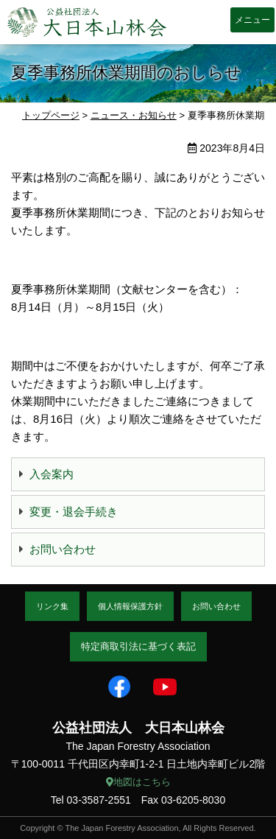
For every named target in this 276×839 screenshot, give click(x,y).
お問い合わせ (62, 549)
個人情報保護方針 (130, 606)
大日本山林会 (86, 22)
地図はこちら (138, 781)
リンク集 (52, 606)
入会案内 (51, 474)
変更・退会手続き (73, 511)
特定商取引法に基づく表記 (138, 646)
